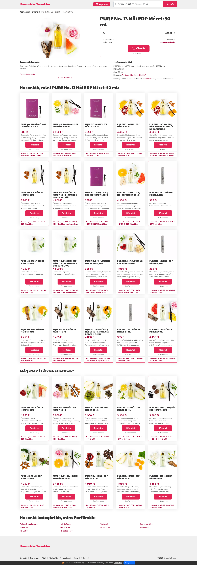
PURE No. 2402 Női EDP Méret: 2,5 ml (161, 193)
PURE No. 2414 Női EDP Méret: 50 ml (32, 330)
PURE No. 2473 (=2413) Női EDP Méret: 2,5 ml (98, 262)
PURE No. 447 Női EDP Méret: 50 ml (128, 477)
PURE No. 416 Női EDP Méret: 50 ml (128, 408)
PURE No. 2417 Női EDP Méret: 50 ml (160, 330)
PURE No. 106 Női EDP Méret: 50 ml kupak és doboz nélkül (161, 126)
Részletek (34, 144)
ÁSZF (44, 558)
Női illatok (134, 75)
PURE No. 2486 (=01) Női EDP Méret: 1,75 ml (33, 125)
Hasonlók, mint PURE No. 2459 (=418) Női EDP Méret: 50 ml (161, 438)
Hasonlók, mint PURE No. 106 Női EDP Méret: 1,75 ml (97, 155)
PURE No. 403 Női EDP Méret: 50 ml (32, 408)
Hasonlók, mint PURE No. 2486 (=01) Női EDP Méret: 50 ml (64, 155)
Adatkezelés (53, 558)
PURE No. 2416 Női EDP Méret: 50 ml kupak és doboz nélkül (97, 332)
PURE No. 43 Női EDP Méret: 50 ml (31, 477)
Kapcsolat (23, 558)
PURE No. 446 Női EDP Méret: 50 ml (96, 477)
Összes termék (65, 558)
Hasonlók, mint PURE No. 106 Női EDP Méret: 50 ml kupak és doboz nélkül (162, 156)
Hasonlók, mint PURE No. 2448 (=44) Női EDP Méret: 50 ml (64, 506)
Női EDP (142, 75)
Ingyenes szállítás (167, 42)
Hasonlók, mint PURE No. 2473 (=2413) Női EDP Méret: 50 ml (129, 291)
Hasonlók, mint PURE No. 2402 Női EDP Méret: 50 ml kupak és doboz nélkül (65, 292)
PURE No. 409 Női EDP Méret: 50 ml (96, 408)
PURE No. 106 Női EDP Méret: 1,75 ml (96, 125)
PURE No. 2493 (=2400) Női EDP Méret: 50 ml (128, 193)
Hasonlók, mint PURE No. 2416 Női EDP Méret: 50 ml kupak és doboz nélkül (98, 361)
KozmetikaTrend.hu (35, 4)
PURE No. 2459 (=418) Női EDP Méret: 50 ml (162, 408)
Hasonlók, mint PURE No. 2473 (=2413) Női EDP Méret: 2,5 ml (97, 291)
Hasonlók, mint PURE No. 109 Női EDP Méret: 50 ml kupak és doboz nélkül (65, 224)
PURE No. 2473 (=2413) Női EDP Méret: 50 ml (130, 262)
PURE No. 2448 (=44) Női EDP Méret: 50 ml (65, 477)
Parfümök (126, 75)
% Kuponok (85, 558)
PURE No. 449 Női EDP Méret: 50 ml (160, 477)
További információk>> (29, 74)
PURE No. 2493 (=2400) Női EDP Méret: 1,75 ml (96, 193)
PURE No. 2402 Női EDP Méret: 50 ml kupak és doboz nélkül (65, 263)
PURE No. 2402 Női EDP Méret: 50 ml (32, 262)
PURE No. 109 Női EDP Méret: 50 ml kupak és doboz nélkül (65, 195)
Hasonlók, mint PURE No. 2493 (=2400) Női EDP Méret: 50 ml (129, 223)
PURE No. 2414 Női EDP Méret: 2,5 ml (161, 262)
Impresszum (34, 558)
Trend (76, 558)
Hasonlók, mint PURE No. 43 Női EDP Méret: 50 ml (32, 506)
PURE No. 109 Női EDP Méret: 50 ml (32, 193)
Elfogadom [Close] (129, 563)
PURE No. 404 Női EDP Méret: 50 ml (64, 408)
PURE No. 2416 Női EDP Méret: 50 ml (64, 330)
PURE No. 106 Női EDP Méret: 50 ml (128, 125)
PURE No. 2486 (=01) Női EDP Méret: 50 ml (65, 125)
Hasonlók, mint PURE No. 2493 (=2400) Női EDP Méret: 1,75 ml (97, 223)
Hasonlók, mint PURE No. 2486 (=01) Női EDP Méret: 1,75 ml (32, 155)
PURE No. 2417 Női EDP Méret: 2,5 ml (128, 330)
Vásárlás (138, 48)
